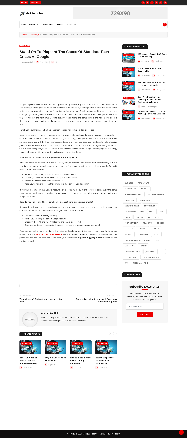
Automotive (130, 189)
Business (129, 183)
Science (160, 223)
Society (155, 229)
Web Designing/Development (138, 240)
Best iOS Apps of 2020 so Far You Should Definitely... (28, 361)
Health (143, 246)
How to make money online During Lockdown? (80, 361)
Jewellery (150, 251)
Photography (131, 223)
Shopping (142, 229)
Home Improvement (133, 194)
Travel (156, 234)
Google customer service (49, 234)
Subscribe (145, 314)
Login (24, 2)
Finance (144, 189)
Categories (47, 24)
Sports (128, 234)
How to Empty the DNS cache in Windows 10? (104, 361)
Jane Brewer (145, 90)
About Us (33, 24)
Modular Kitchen (141, 263)
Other (127, 217)
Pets (161, 251)
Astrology (145, 200)
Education (130, 200)
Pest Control (154, 217)
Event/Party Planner (134, 211)
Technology (34, 34)
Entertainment (132, 206)
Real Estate (143, 183)
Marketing (130, 246)
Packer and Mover (150, 257)
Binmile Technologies (149, 107)
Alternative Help (28, 62)
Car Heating (145, 75)
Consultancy (131, 257)
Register (35, 2)
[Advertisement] (68, 84)
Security (129, 229)
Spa (126, 263)
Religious (147, 223)
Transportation (132, 251)
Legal (152, 211)
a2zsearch (145, 61)
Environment (150, 206)
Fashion (139, 217)
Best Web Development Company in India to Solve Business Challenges (150, 99)
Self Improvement (156, 194)
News (162, 211)
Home (23, 24)
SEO (157, 240)
